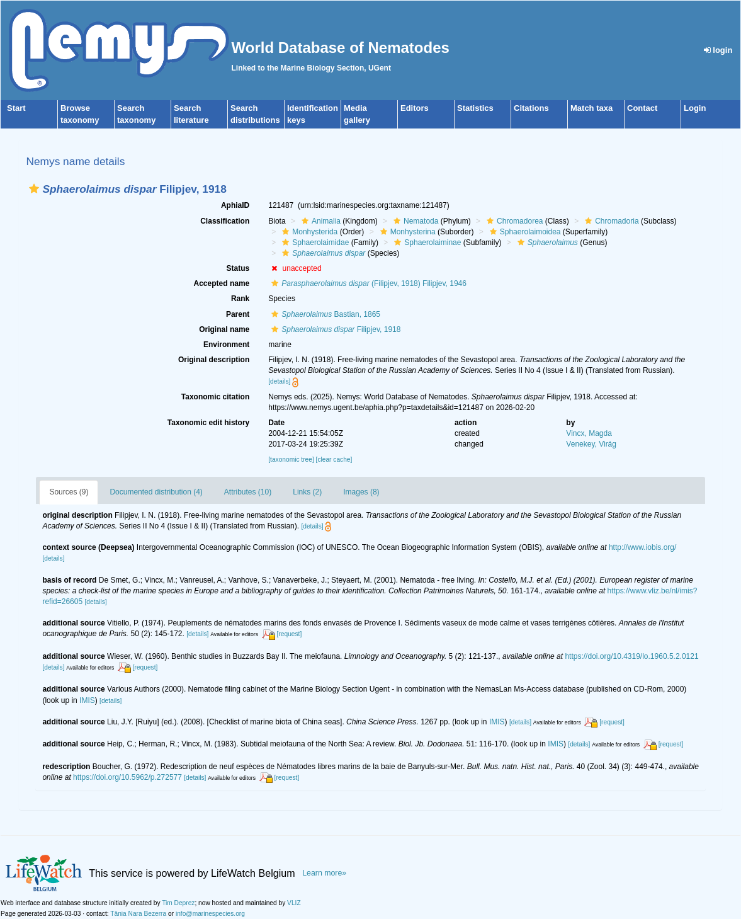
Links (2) (307, 492)
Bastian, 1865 (324, 314)
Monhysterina (406, 231)
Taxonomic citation (215, 396)
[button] (34, 188)
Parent (237, 314)
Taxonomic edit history (208, 422)
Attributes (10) (247, 492)
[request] (289, 634)
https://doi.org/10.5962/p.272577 (127, 777)
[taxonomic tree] (291, 459)
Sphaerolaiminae (426, 242)
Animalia (319, 221)
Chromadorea (513, 221)
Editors (414, 108)
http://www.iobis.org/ (642, 547)
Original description (213, 359)
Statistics (475, 108)
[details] (279, 381)
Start (16, 108)
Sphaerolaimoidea (524, 231)
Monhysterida (308, 231)
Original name (224, 329)
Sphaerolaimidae (314, 242)
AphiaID (235, 205)
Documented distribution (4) (156, 492)
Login (695, 108)
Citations (531, 108)
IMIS (87, 700)
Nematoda (414, 221)
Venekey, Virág (591, 444)
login (718, 50)
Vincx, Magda (589, 433)
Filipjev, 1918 (334, 329)
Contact (642, 108)
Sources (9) (68, 492)
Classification (224, 221)
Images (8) (361, 492)
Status (238, 268)
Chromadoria (610, 221)
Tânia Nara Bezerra (138, 913)
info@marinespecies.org (210, 913)
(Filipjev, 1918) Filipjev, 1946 (367, 283)
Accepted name (222, 283)
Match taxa (591, 108)
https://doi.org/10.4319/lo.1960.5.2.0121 (631, 656)
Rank (240, 298)
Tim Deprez (178, 902)
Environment (226, 344)
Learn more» (324, 873)
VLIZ (294, 902)
